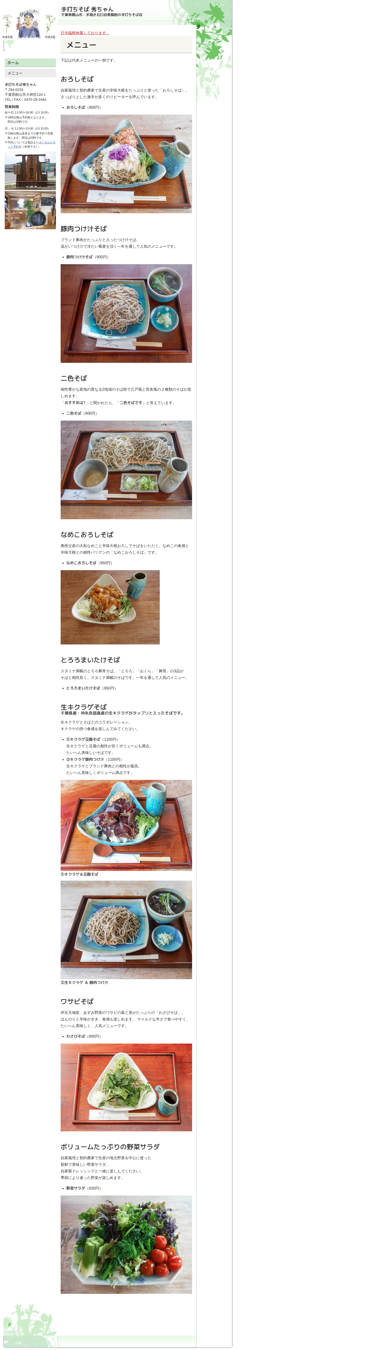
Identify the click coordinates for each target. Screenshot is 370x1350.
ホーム (13, 62)
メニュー (15, 73)
